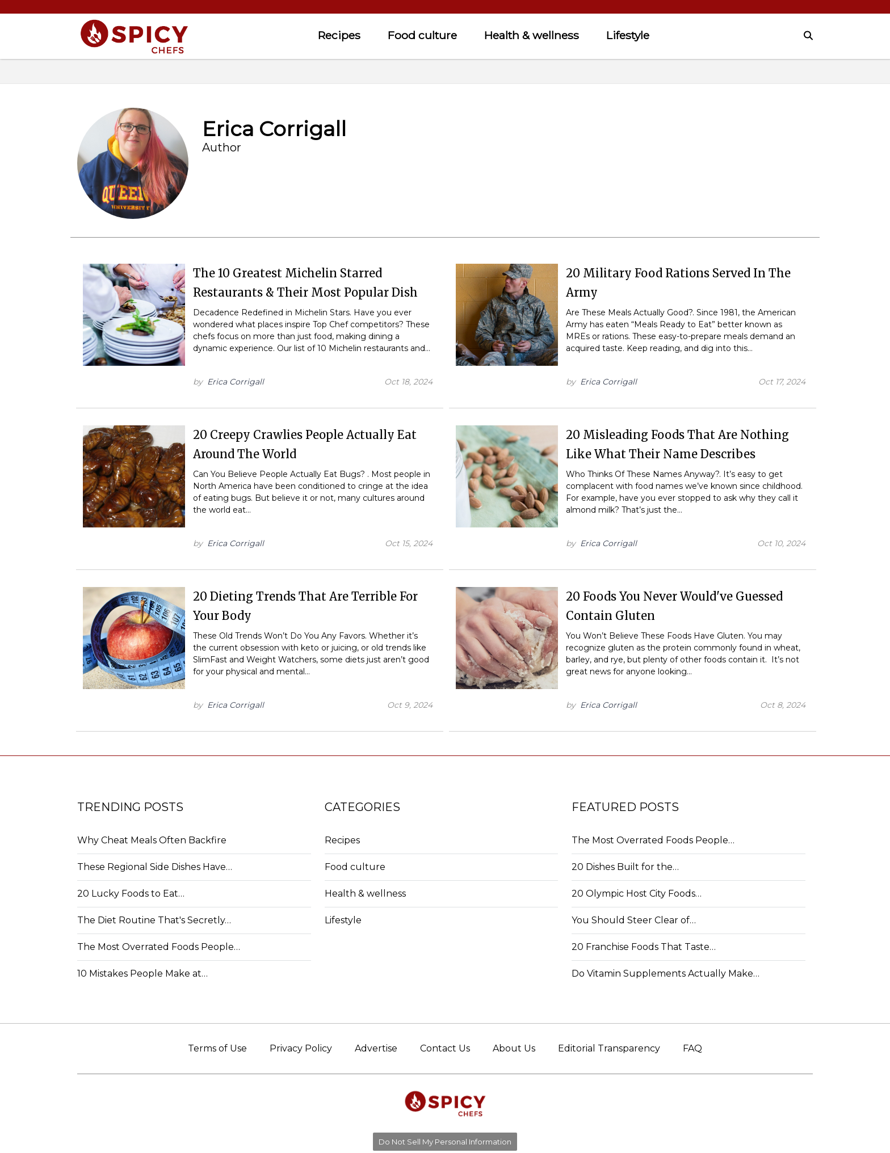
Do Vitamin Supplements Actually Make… (665, 973)
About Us (514, 1048)
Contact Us (445, 1048)
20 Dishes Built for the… (625, 866)
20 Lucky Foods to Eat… (130, 893)
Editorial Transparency (609, 1048)
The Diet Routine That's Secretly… (154, 920)
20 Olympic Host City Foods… (637, 893)
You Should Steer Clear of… (634, 920)
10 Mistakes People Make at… (142, 973)
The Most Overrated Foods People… (158, 946)
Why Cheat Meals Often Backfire (151, 840)
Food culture (422, 35)
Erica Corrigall (235, 382)
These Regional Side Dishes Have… (154, 866)
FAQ (692, 1048)
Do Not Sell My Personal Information (445, 1141)
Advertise (376, 1048)
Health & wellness (531, 35)
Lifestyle (627, 35)
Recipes (339, 35)
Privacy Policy (301, 1048)
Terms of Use (217, 1048)
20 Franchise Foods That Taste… (644, 946)
